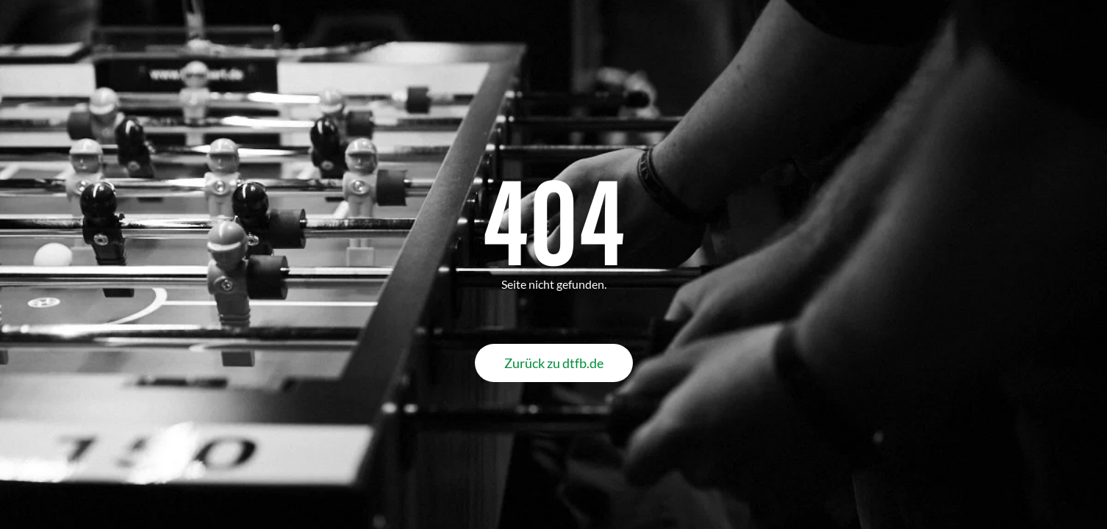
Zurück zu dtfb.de (553, 363)
